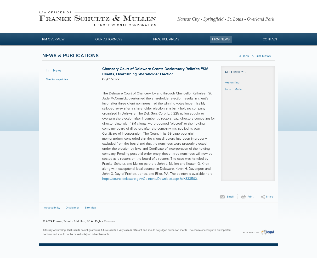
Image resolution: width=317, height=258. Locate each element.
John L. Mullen (234, 89)
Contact (270, 39)
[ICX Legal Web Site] (258, 233)
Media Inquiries (57, 79)
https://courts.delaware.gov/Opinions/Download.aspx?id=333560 (149, 179)
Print (251, 196)
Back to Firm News (256, 56)
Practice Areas (166, 39)
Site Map (90, 207)
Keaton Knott (233, 82)
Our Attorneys (108, 39)
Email (230, 196)
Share (269, 196)
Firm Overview (52, 39)
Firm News (221, 39)
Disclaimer (72, 207)
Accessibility (52, 207)
